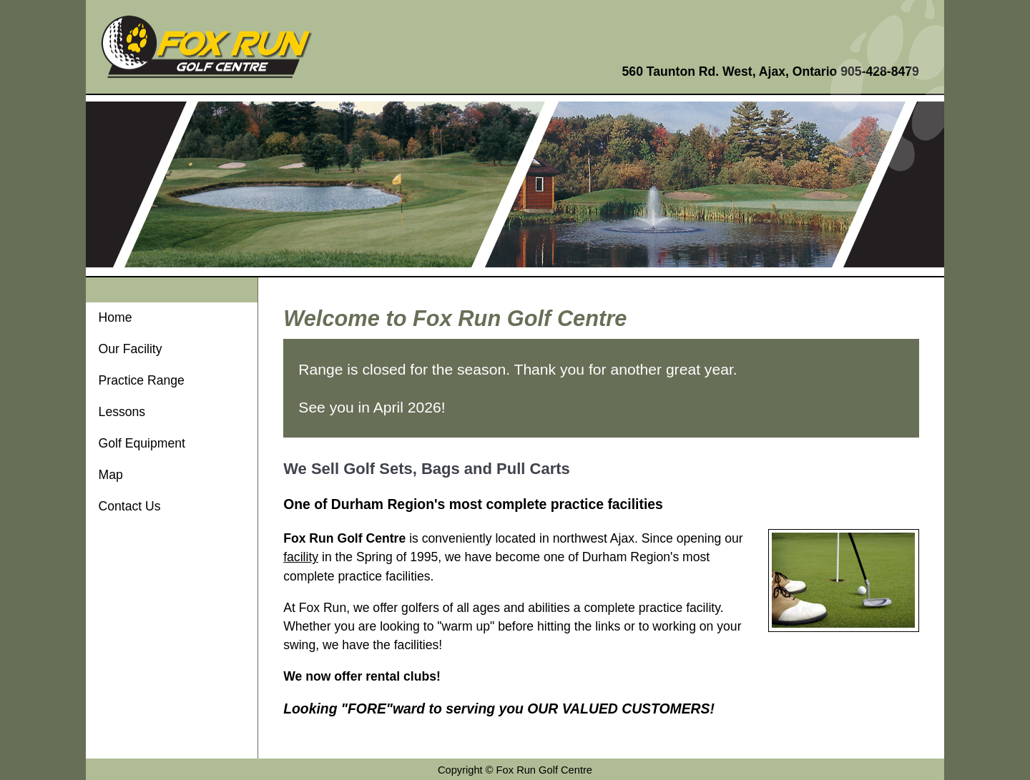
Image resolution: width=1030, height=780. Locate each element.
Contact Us (130, 506)
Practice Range (142, 380)
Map (111, 475)
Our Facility (130, 349)
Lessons (122, 412)
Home (115, 317)
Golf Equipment (142, 443)
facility (300, 557)
